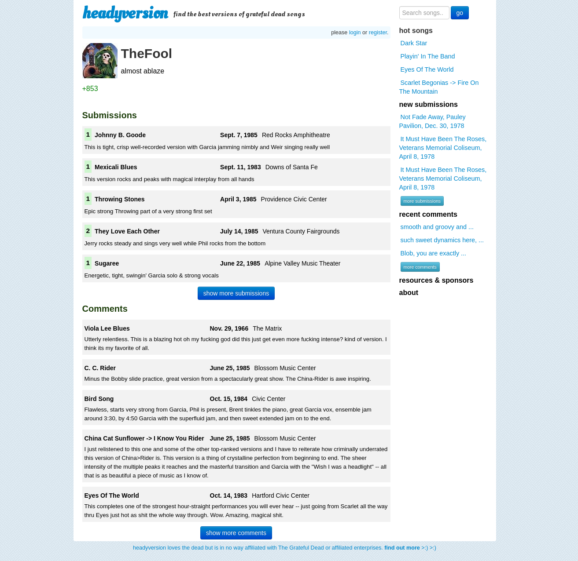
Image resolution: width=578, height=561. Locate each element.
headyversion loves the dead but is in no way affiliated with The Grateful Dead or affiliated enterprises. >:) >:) (284, 548)
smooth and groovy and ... (437, 226)
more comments (420, 267)
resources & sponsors (436, 280)
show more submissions (236, 293)
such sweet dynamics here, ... (442, 240)
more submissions (422, 201)
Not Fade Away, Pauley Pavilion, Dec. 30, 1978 (432, 121)
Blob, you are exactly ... (434, 253)
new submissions (428, 104)
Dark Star (414, 43)
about (409, 292)
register (378, 32)
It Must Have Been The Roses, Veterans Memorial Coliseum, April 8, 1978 (443, 147)
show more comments (236, 532)
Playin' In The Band (428, 56)
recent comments (428, 214)
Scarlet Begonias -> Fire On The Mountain (439, 87)
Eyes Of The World (427, 69)
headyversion (125, 13)
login (355, 32)
